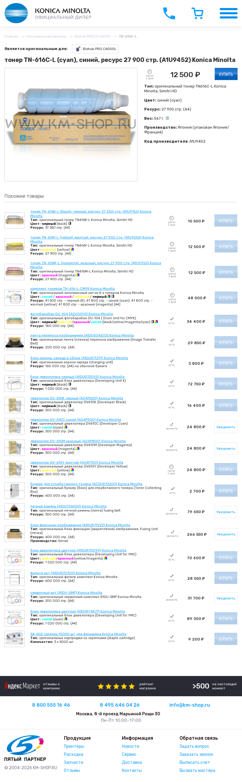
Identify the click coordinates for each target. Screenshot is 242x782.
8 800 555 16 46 (51, 705)
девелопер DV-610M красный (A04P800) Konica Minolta (78, 441)
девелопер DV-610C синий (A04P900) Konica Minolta (75, 420)
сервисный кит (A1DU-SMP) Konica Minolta (66, 593)
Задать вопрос (194, 746)
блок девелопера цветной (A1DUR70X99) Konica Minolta (78, 550)
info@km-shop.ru (189, 705)
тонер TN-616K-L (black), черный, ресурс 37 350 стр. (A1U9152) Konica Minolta (90, 213)
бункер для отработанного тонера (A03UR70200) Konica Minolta (86, 484)
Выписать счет (195, 762)
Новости (130, 746)
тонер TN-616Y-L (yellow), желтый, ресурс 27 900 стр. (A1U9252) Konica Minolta (92, 239)
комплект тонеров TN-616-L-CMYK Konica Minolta (72, 288)
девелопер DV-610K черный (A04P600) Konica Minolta (76, 398)
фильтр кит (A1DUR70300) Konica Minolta (65, 573)
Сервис (129, 754)
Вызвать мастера (197, 770)
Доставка (132, 762)
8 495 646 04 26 (120, 705)
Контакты (132, 770)
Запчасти (73, 762)
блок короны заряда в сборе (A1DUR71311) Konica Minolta (79, 358)
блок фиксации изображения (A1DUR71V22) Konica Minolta (80, 525)
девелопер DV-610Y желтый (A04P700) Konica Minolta (76, 462)
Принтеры (74, 746)
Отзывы (72, 770)
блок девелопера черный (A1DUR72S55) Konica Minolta (77, 377)
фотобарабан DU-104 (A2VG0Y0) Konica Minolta (71, 314)
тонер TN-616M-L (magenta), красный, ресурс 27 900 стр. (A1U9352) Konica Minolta (95, 265)
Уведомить (225, 427)
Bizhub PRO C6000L (95, 49)
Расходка (73, 754)
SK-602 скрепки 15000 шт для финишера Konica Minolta (78, 634)
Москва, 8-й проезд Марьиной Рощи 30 (118, 713)
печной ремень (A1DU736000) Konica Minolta (68, 506)
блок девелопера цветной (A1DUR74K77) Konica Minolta (77, 611)
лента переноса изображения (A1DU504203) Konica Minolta (82, 335)
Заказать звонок (196, 754)
